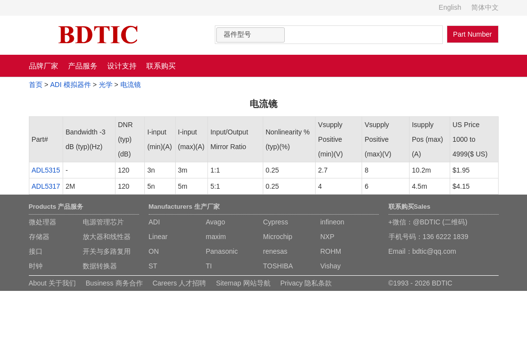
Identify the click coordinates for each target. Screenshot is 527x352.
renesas (275, 251)
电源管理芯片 (103, 222)
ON (154, 251)
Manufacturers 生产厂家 (184, 206)
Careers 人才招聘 (179, 283)
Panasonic (222, 251)
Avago (215, 222)
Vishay (331, 266)
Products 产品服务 (56, 206)
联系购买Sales (410, 206)
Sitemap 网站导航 (243, 283)
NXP (328, 237)
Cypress (275, 222)
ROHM (331, 251)
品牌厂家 (43, 66)
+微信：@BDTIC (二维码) (428, 222)
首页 (36, 84)
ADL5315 (46, 170)
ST (153, 266)
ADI (154, 222)
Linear (158, 237)
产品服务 (82, 66)
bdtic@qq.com (434, 251)
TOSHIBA (278, 266)
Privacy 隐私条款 (306, 283)
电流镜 (130, 84)
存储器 (39, 237)
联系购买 (161, 66)
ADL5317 (46, 186)
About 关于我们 (52, 283)
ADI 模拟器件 (70, 84)
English (450, 7)
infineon (332, 222)
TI (209, 266)
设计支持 (122, 66)
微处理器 (42, 222)
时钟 (36, 266)
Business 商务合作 (114, 283)
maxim (216, 237)
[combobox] (250, 35)
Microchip (278, 237)
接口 (36, 251)
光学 (106, 84)
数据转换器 (100, 266)
